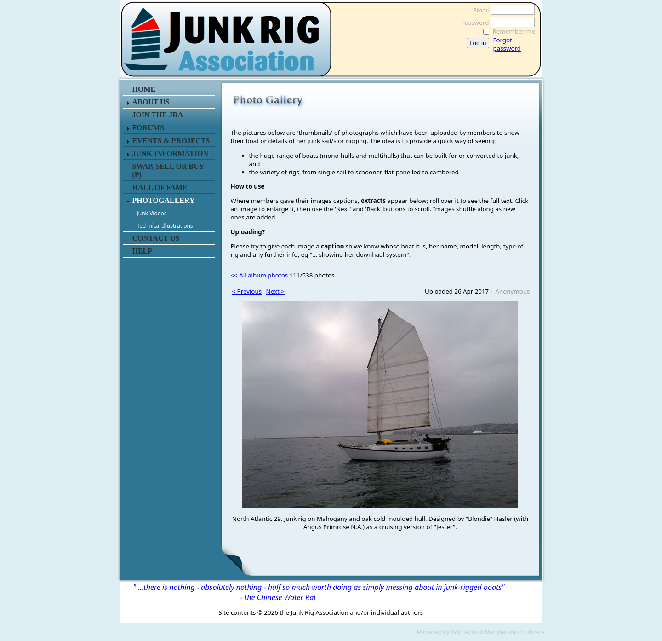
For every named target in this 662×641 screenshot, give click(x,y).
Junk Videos (152, 213)
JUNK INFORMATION (170, 153)
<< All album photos (259, 275)
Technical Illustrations (165, 226)
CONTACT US (156, 238)
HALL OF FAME (160, 187)
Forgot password (507, 44)
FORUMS (148, 128)
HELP (142, 251)
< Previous (247, 291)
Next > (275, 291)
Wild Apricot (467, 632)
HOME (144, 89)
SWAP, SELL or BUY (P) (168, 170)
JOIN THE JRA (157, 115)
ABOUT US (151, 102)
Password (472, 22)
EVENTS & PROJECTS (171, 140)
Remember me (514, 31)
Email (478, 10)
